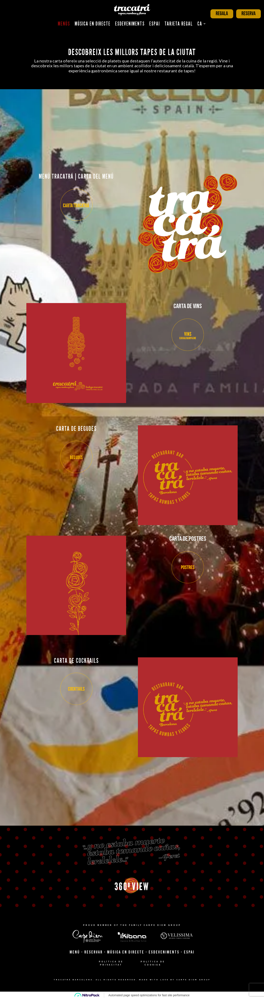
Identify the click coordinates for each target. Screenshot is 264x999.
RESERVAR (93, 952)
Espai (154, 23)
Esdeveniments (130, 23)
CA (199, 23)
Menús (64, 23)
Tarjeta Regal (178, 23)
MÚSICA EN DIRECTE (125, 952)
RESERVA (248, 13)
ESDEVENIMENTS (164, 952)
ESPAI (189, 952)
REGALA (222, 13)
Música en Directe (92, 23)
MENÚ (75, 952)
